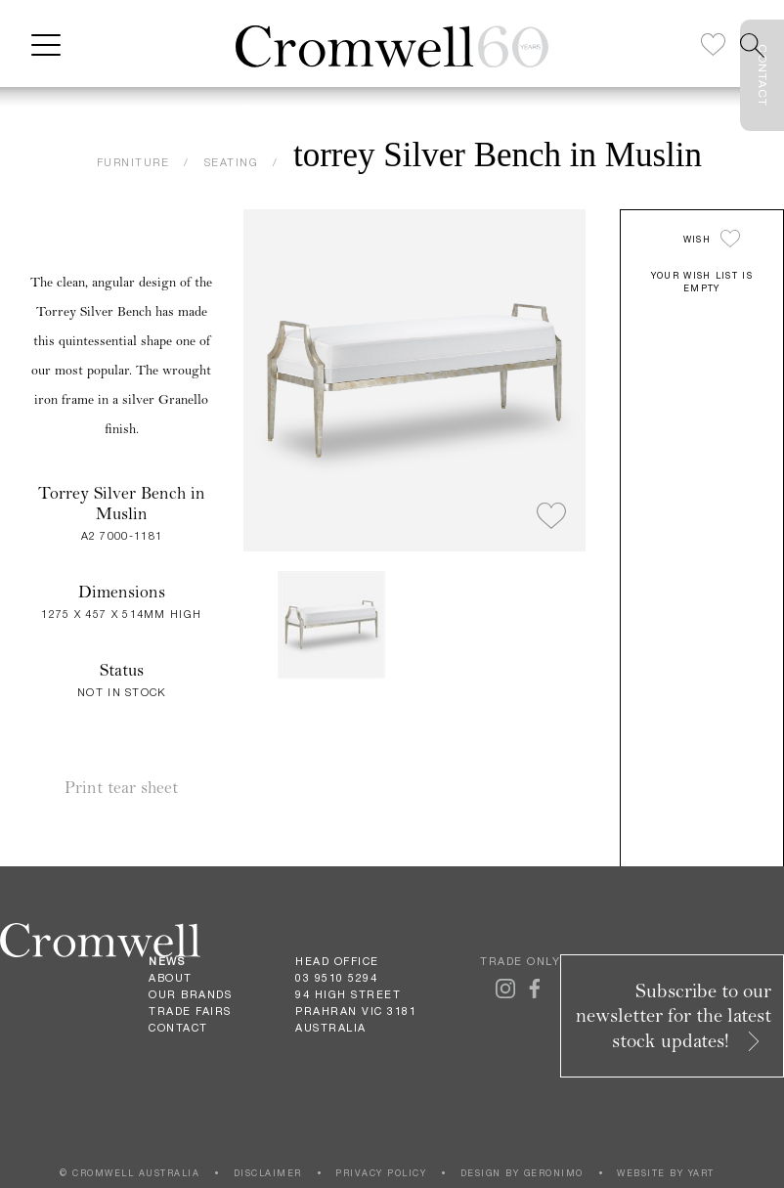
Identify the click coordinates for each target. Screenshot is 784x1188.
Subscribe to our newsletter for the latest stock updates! (673, 1016)
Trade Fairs (190, 1011)
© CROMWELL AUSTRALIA (129, 1172)
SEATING (231, 161)
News (167, 961)
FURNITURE (133, 161)
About (171, 978)
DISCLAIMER (268, 1172)
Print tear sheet (121, 787)
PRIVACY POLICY (380, 1172)
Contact (178, 1028)
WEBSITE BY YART (666, 1172)
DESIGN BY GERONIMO (522, 1172)
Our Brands (190, 994)
